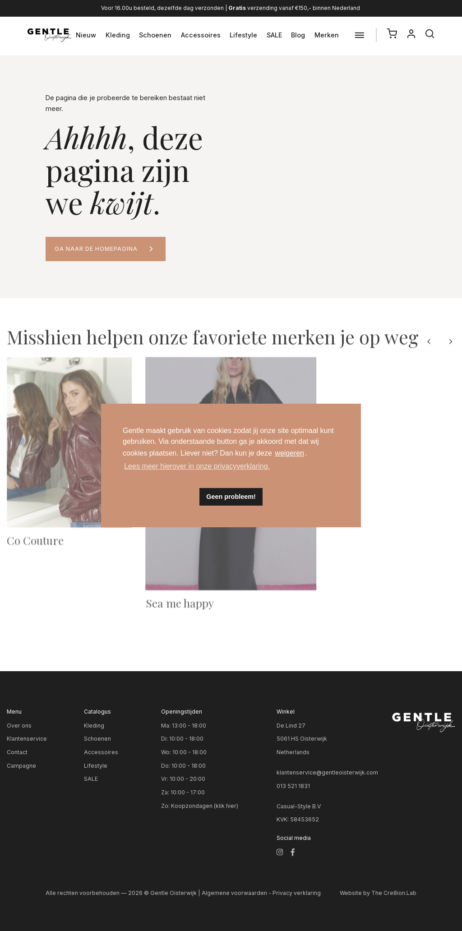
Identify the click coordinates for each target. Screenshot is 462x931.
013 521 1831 (293, 786)
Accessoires (201, 35)
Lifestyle (243, 35)
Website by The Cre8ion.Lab (378, 893)
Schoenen (155, 35)
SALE (274, 35)
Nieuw (86, 35)
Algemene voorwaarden (234, 893)
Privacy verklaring (297, 893)
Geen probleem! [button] (231, 496)
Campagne (21, 765)
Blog (298, 35)
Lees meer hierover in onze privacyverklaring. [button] (197, 466)
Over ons (19, 725)
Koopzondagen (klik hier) (204, 805)
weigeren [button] (289, 453)
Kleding (118, 35)
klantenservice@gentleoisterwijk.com (327, 772)
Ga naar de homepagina (96, 248)
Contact (17, 752)
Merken (326, 35)
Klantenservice (27, 738)
